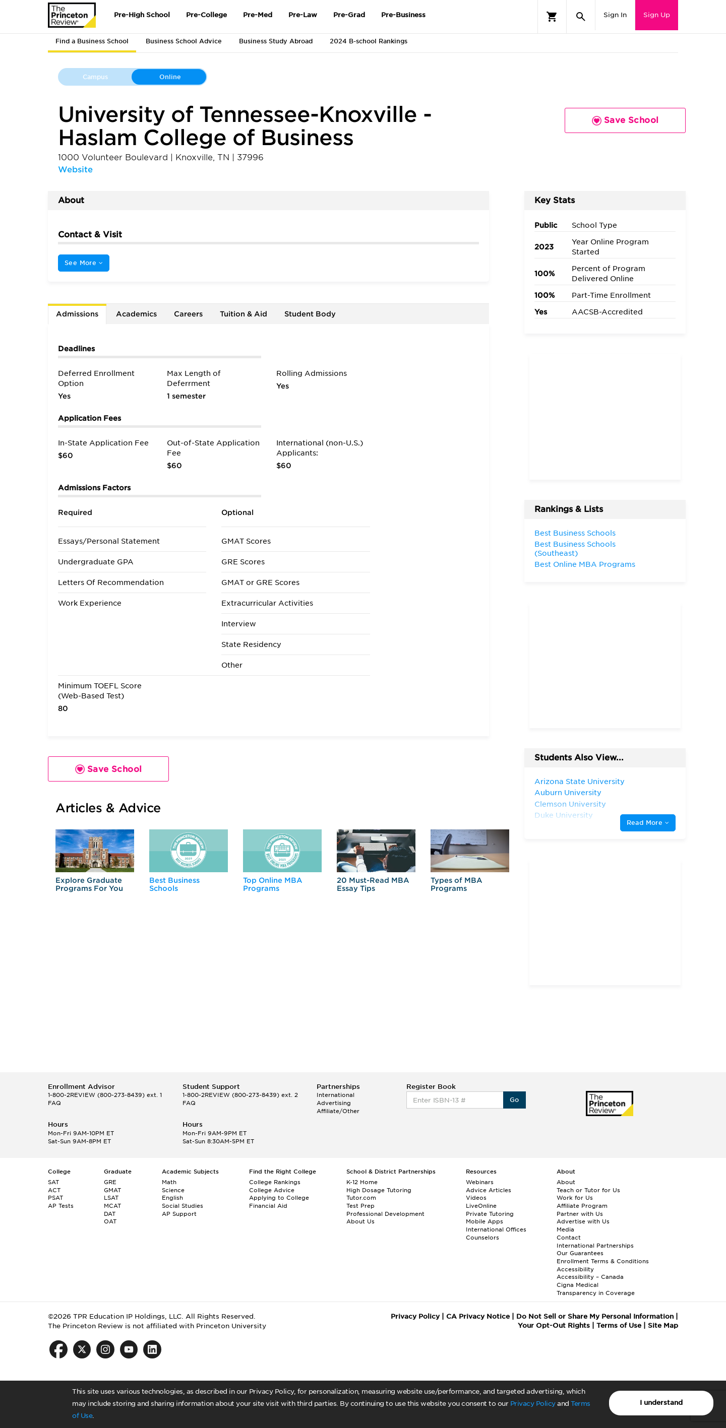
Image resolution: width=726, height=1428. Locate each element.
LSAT (111, 1197)
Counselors (482, 1237)
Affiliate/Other (338, 1111)
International (335, 1094)
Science (173, 1190)
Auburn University (567, 793)
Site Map (663, 1325)
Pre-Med (257, 15)
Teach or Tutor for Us (588, 1190)
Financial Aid (268, 1205)
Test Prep (360, 1205)
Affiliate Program (582, 1205)
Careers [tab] (188, 314)
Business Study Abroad (276, 41)
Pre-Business (403, 15)
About (566, 1182)
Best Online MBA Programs (584, 564)
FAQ (54, 1103)
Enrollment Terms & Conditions (603, 1261)
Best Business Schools (174, 884)
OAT (110, 1221)
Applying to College (279, 1197)
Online (170, 77)
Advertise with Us (583, 1221)
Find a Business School (92, 41)
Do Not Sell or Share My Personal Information (595, 1316)
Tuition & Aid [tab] (243, 314)
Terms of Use (618, 1325)
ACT (54, 1190)
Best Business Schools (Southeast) (575, 548)
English (172, 1197)
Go (514, 1100)
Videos (476, 1197)
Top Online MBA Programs (272, 884)
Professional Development (385, 1213)
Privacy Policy (533, 1403)
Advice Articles (488, 1190)
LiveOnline (481, 1205)
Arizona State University (579, 781)
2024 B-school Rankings (368, 41)
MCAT (112, 1205)
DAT (109, 1213)
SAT (53, 1182)
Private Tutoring (490, 1213)
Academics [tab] (136, 314)
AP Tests (61, 1205)
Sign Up (656, 15)
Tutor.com (361, 1197)
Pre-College (206, 15)
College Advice (271, 1190)
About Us (360, 1221)
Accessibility (575, 1269)
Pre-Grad (349, 15)
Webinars (480, 1182)
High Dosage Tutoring (378, 1190)
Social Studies (182, 1205)
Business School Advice (184, 41)
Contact (569, 1237)
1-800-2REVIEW (105, 1094)
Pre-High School (142, 15)
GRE (110, 1182)
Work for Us (575, 1197)
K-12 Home (362, 1182)
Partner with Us (580, 1213)
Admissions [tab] (77, 314)
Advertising (334, 1103)
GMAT (112, 1190)
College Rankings (274, 1182)
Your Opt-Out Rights (554, 1325)
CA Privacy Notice (478, 1316)
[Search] (581, 16)
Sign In (615, 15)
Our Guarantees (580, 1253)
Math (169, 1182)
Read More (648, 822)
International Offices (496, 1229)
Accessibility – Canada (590, 1276)
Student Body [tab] (310, 314)
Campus (95, 77)
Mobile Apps (484, 1221)
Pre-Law (302, 15)
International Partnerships (595, 1245)
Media (565, 1229)
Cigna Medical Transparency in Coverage (596, 1288)
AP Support (179, 1213)
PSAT (55, 1197)
